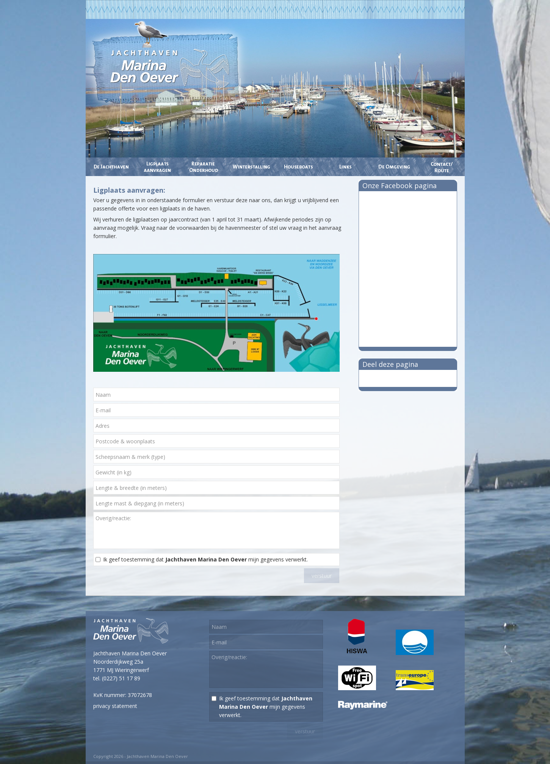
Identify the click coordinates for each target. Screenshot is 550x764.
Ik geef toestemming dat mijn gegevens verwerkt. (205, 559)
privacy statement (115, 705)
